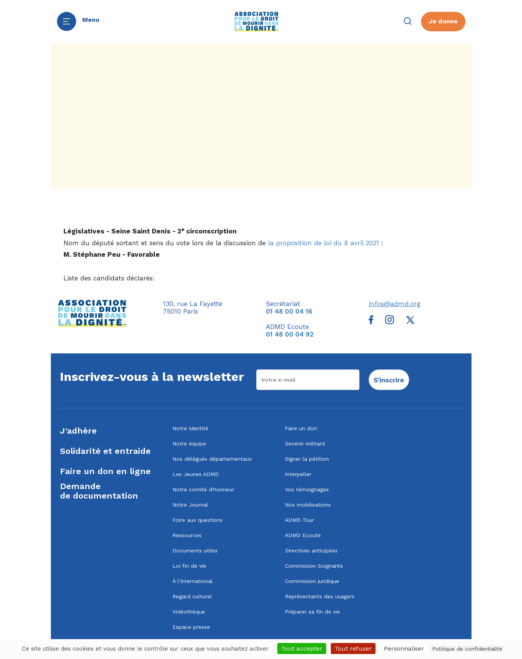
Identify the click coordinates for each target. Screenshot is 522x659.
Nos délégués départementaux (212, 459)
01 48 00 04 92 (290, 334)
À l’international (192, 581)
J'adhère (78, 431)
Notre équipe (189, 443)
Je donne (443, 21)
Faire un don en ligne (105, 471)
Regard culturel (192, 596)
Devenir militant (305, 443)
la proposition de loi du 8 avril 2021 (323, 243)
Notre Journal (190, 505)
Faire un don (301, 428)
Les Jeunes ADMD (195, 474)
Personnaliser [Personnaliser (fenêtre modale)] (404, 648)
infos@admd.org (395, 304)
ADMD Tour (299, 520)
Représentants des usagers (320, 596)
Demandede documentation (99, 490)
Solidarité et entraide (105, 451)
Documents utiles (195, 550)
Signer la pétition (307, 459)
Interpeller (298, 474)
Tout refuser (353, 648)
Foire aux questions (197, 520)
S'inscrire (389, 380)
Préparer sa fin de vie (312, 612)
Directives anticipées (311, 550)
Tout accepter (301, 648)
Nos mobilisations (308, 505)
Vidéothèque (188, 612)
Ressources (187, 535)
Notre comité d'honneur (203, 489)
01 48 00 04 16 (289, 311)
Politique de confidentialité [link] (467, 649)
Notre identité (190, 428)
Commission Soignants (314, 566)
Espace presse (191, 627)
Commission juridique (312, 581)
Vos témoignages (307, 489)
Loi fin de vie (189, 566)
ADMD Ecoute (303, 535)
